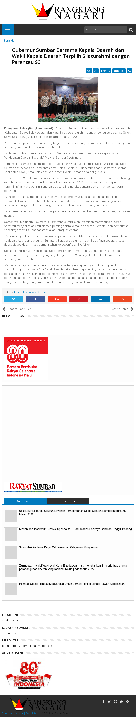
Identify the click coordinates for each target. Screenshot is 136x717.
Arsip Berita (68, 501)
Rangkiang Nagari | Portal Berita (21, 713)
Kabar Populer (25, 501)
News (32, 292)
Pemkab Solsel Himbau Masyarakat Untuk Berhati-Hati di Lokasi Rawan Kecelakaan (72, 584)
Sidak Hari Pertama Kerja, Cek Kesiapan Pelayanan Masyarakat (59, 547)
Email (119, 70)
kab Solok (20, 292)
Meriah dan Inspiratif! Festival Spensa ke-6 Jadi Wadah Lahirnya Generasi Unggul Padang (75, 529)
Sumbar (42, 292)
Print (105, 70)
